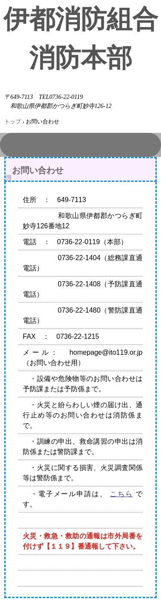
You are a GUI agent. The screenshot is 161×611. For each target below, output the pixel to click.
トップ (12, 121)
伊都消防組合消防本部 (80, 38)
